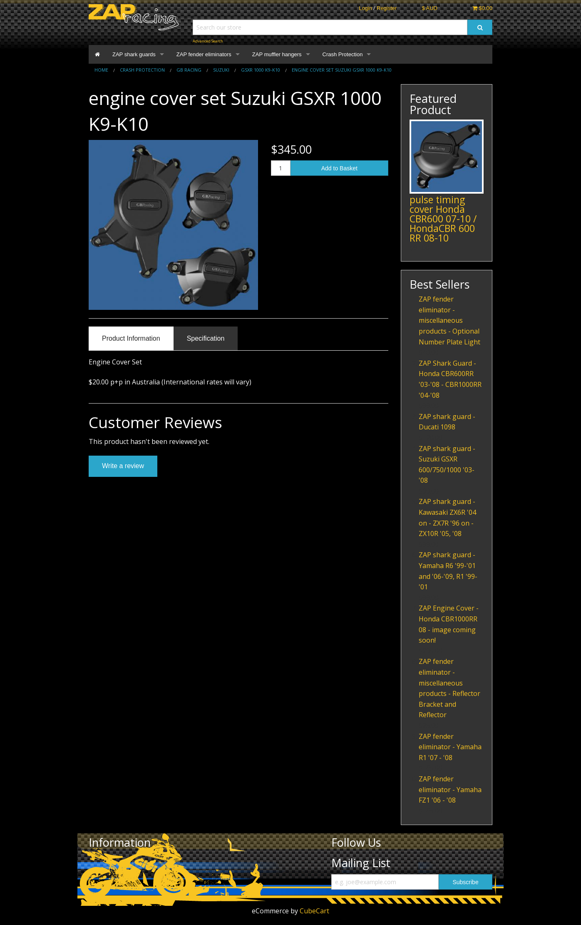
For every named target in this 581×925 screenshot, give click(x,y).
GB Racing (188, 70)
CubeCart (314, 910)
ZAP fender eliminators (203, 54)
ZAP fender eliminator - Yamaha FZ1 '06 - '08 (450, 789)
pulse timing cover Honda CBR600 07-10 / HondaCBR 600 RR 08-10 (443, 218)
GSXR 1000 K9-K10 (260, 70)
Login (365, 8)
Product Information (131, 338)
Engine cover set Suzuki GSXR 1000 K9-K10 (342, 70)
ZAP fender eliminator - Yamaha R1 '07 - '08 (450, 747)
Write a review (123, 465)
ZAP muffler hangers (277, 54)
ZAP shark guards (134, 54)
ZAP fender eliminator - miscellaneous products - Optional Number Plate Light (449, 320)
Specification (206, 338)
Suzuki (221, 70)
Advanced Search (208, 41)
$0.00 (482, 8)
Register (387, 8)
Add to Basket (339, 168)
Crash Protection (343, 54)
